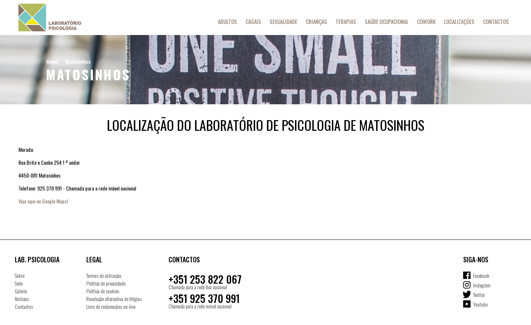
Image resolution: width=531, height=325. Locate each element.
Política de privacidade (105, 283)
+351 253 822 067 (205, 279)
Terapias (346, 21)
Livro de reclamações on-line (110, 306)
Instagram (481, 285)
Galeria (21, 291)
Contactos (496, 21)
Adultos (227, 21)
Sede (18, 283)
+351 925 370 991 (204, 298)
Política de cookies (102, 291)
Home (52, 61)
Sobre (19, 275)
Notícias (22, 299)
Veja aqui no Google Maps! (43, 201)
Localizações (459, 21)
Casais (253, 21)
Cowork (426, 21)
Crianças (316, 21)
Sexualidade (283, 21)
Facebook (481, 275)
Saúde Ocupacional (387, 21)
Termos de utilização (103, 275)
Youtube (480, 304)
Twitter (479, 294)
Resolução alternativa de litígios (114, 299)
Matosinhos (78, 61)
